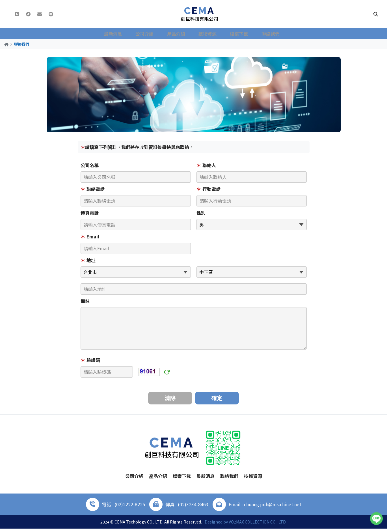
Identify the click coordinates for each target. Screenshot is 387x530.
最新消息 (120, 33)
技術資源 (208, 33)
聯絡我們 (267, 33)
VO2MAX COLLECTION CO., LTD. (258, 523)
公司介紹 (149, 33)
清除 (169, 399)
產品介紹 (179, 33)
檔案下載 (238, 33)
